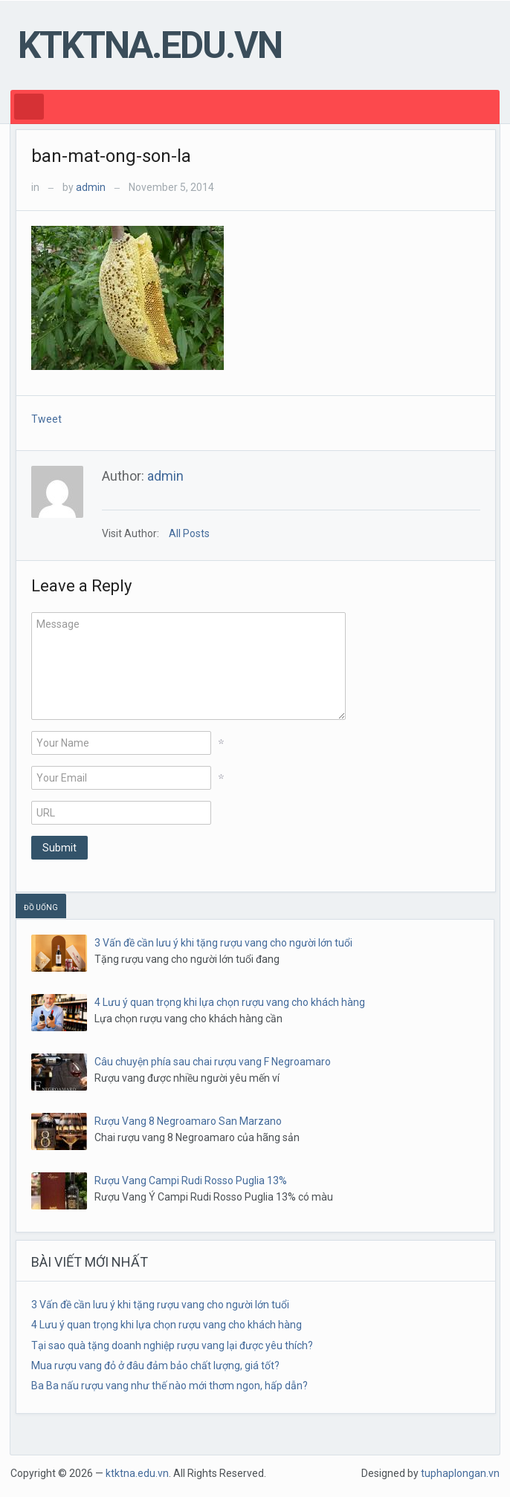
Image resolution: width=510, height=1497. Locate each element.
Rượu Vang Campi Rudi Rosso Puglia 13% (190, 1180)
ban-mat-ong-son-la (111, 156)
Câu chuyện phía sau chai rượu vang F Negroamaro (212, 1062)
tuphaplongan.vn (460, 1473)
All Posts (189, 533)
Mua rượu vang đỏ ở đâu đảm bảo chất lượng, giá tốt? (155, 1365)
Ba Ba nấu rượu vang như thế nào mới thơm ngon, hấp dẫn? (169, 1386)
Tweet (46, 419)
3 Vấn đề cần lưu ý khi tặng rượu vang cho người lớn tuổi (223, 943)
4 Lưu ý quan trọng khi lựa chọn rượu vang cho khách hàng (229, 1002)
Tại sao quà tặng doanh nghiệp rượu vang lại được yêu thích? (172, 1345)
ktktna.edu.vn (150, 45)
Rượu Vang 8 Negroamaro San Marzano (188, 1121)
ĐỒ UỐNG (41, 907)
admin (91, 187)
